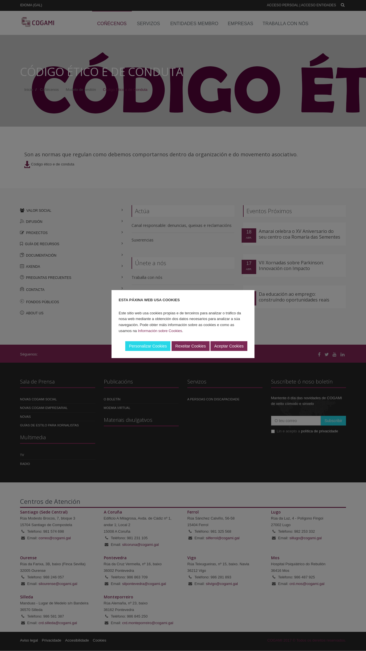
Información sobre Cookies (160, 331)
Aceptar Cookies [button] (229, 346)
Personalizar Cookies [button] (148, 346)
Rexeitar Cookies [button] (190, 346)
